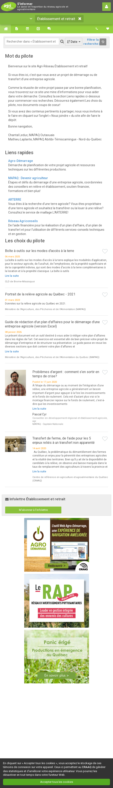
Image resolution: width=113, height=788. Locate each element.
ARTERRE (14, 199)
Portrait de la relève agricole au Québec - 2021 (40, 294)
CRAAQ (86, 767)
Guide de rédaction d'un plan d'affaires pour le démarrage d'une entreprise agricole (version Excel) (52, 324)
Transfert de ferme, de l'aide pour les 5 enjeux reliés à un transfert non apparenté (63, 440)
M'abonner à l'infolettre (33, 510)
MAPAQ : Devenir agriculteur (28, 178)
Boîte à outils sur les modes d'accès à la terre (39, 251)
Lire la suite (12, 275)
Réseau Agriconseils (23, 221)
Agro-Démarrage (20, 161)
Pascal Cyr (39, 414)
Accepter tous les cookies (56, 781)
